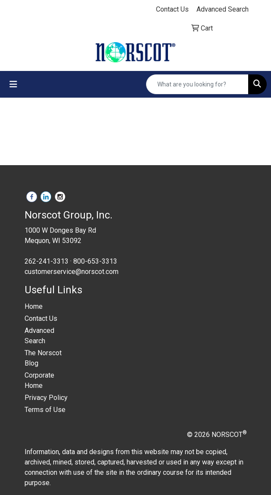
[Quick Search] (197, 84)
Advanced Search (39, 335)
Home (34, 306)
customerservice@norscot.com (71, 271)
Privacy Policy (46, 398)
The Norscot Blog (43, 358)
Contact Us (41, 318)
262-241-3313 (47, 261)
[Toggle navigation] (13, 84)
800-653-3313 (95, 261)
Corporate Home (39, 380)
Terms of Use (45, 410)
